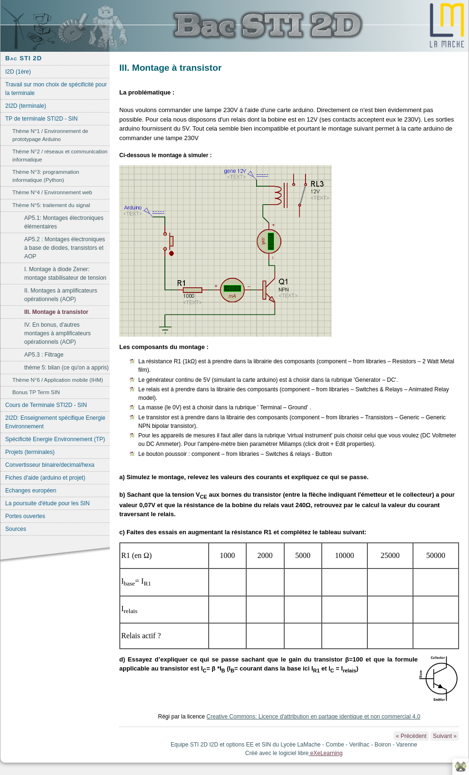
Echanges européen (30, 490)
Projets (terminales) (30, 452)
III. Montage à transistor (56, 312)
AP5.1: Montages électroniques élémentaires (64, 222)
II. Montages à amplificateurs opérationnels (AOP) (60, 294)
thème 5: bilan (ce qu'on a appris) (66, 367)
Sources (15, 529)
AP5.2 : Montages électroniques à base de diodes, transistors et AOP (64, 248)
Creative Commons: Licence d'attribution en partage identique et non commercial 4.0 (314, 716)
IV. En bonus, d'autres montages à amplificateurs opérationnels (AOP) (57, 333)
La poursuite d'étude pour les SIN (47, 503)
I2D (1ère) (18, 71)
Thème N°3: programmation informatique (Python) (45, 176)
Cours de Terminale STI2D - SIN (46, 405)
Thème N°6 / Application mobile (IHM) (57, 380)
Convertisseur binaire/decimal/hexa (49, 465)
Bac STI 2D (23, 58)
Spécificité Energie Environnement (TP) (55, 439)
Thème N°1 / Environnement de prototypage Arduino (50, 135)
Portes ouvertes (25, 516)
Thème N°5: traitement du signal (51, 205)
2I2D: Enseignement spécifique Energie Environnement (55, 422)
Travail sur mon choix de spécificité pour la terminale (56, 88)
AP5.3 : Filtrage (44, 354)
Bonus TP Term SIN (36, 392)
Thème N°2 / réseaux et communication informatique (59, 155)
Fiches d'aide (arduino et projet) (45, 477)
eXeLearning (326, 753)
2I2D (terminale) (25, 106)
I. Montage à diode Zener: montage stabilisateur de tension (65, 273)
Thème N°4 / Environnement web (52, 192)
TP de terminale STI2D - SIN (41, 118)
